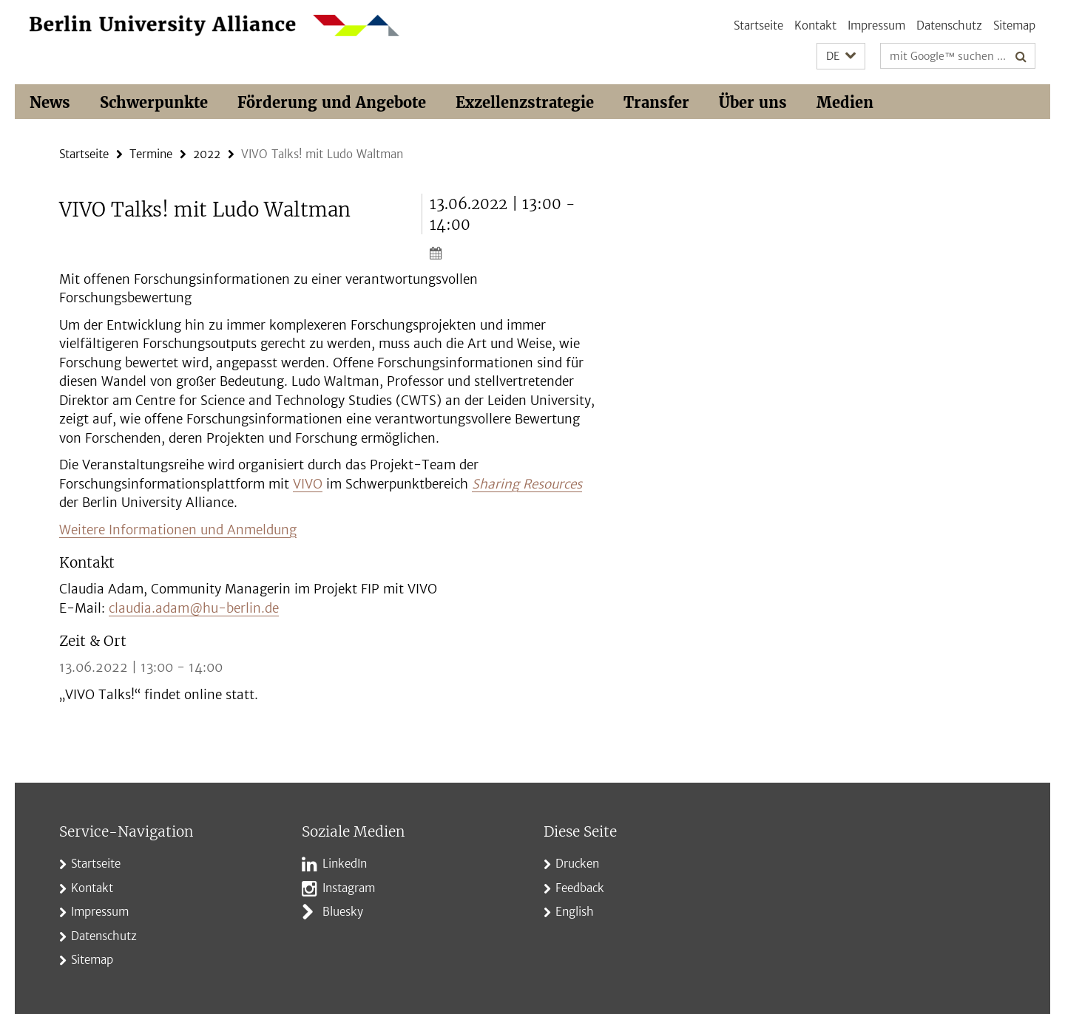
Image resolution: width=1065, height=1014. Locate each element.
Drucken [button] (577, 864)
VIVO (307, 484)
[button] (840, 56)
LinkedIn (344, 864)
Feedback (579, 888)
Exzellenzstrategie (525, 102)
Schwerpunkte (154, 102)
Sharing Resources (527, 484)
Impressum (876, 25)
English (574, 912)
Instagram (348, 888)
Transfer (656, 102)
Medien (844, 102)
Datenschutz (949, 25)
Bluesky (342, 912)
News (50, 102)
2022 (206, 154)
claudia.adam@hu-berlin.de (194, 608)
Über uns (753, 102)
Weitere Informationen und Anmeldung (178, 530)
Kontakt (815, 25)
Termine (150, 154)
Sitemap (1014, 25)
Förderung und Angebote (331, 102)
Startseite (758, 25)
